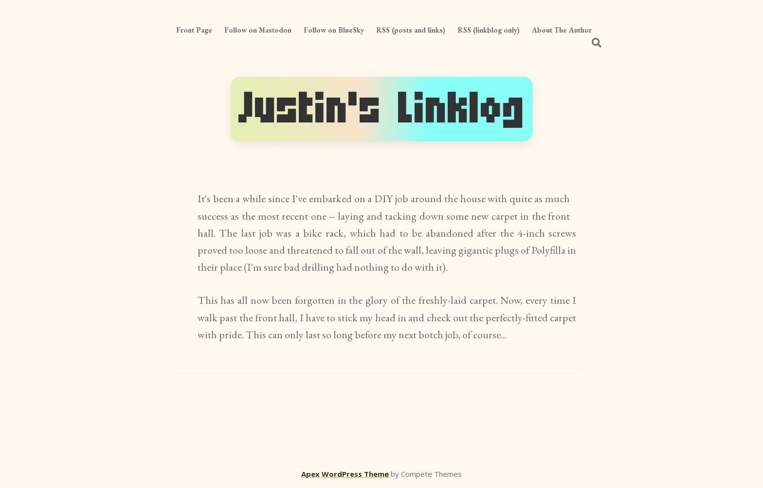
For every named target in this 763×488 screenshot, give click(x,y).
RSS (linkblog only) (488, 30)
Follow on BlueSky (334, 30)
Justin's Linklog (381, 109)
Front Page (194, 30)
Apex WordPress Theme (345, 474)
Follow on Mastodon (257, 30)
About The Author (562, 30)
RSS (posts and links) (410, 30)
